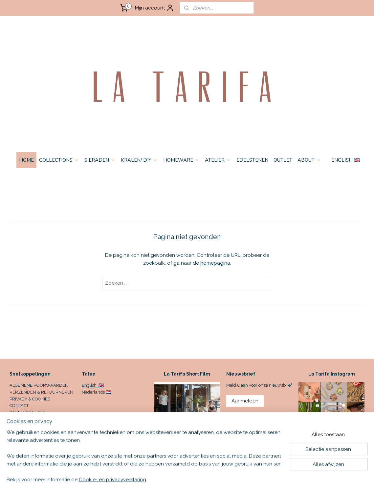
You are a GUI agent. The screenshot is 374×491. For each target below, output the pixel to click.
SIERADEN (100, 160)
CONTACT (19, 405)
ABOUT (309, 160)
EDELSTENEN (252, 160)
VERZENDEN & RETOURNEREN (41, 392)
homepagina (215, 263)
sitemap (222, 479)
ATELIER (218, 160)
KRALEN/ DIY (139, 160)
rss (234, 479)
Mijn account (154, 8)
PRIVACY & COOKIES (30, 399)
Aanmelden (244, 401)
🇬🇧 (101, 385)
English (90, 385)
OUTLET (283, 160)
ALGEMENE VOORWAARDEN (39, 385)
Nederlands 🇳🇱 (96, 392)
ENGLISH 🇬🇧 (345, 160)
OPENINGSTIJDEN (28, 412)
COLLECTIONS (59, 160)
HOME (26, 160)
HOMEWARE (181, 160)
